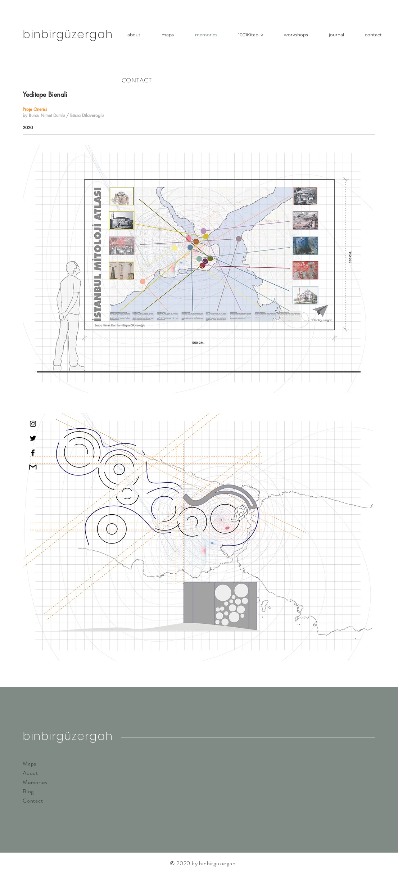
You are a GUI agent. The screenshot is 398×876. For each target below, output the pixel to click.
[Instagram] (33, 424)
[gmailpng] (33, 467)
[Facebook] (33, 452)
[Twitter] (33, 438)
